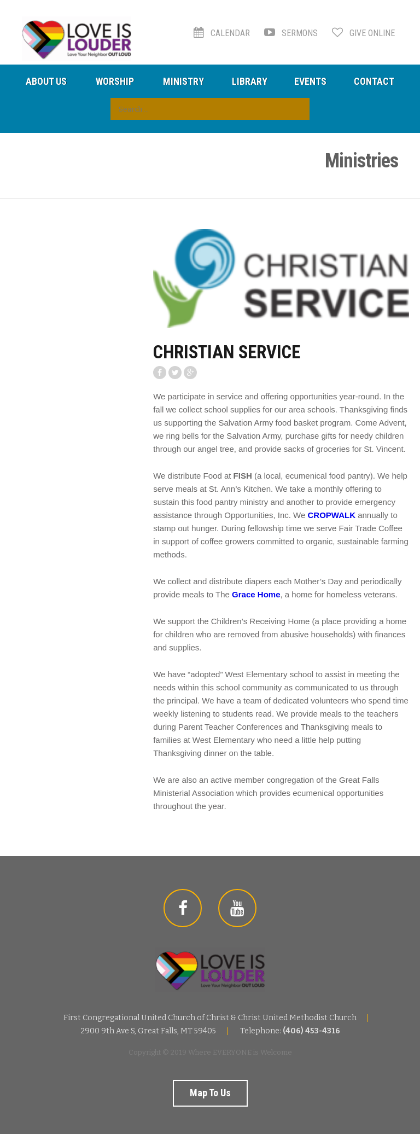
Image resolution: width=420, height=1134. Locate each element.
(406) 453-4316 (311, 1031)
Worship (115, 81)
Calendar (222, 33)
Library (249, 81)
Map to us (210, 1092)
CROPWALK (332, 515)
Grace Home (256, 594)
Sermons (291, 33)
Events (310, 81)
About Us (46, 81)
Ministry (183, 81)
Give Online (363, 33)
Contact (374, 81)
